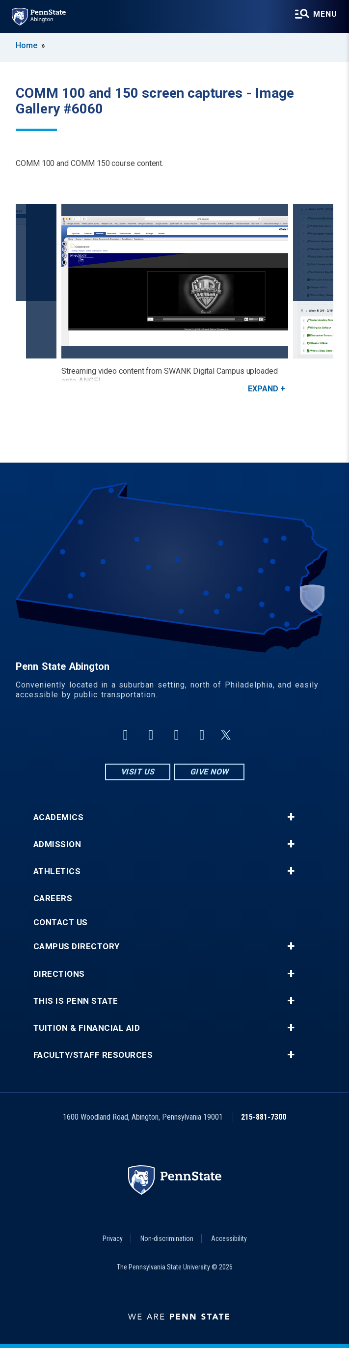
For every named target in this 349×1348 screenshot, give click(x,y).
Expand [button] (263, 388)
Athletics (57, 871)
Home (26, 45)
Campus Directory (76, 946)
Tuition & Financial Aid (86, 1028)
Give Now (209, 771)
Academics (58, 817)
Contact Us (60, 922)
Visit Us (138, 771)
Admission (57, 844)
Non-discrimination (166, 1238)
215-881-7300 (263, 1117)
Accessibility (229, 1238)
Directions (59, 974)
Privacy (113, 1238)
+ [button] (291, 817)
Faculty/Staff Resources (93, 1055)
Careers (53, 898)
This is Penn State (75, 1001)
